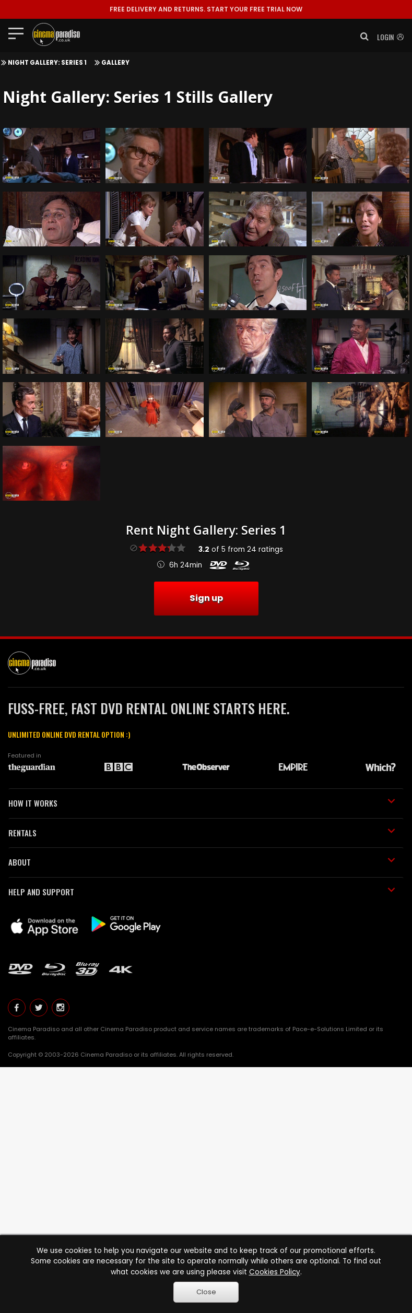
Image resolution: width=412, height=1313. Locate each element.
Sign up (206, 598)
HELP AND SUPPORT (201, 891)
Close (206, 1291)
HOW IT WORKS (201, 803)
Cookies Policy (274, 1272)
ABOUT (201, 862)
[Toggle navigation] (19, 33)
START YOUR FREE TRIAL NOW (206, 9)
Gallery (115, 62)
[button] (361, 36)
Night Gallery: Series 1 (47, 62)
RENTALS (201, 832)
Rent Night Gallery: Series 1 (206, 530)
